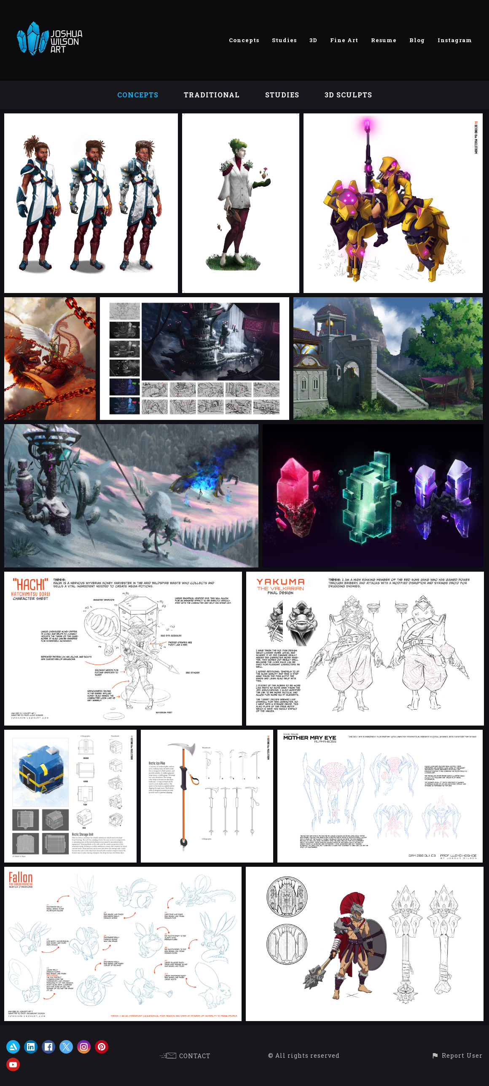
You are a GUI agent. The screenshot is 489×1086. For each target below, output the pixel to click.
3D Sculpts (348, 94)
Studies (284, 40)
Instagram (455, 40)
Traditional (212, 94)
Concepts (244, 40)
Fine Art (344, 40)
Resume (384, 40)
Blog (417, 40)
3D (313, 40)
